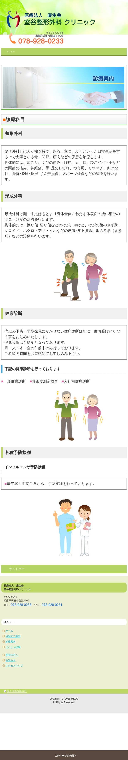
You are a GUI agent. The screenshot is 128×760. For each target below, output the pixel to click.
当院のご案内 (13, 636)
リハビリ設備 (13, 647)
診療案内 (11, 641)
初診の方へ (12, 654)
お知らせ (11, 660)
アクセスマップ (14, 665)
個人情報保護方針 (17, 691)
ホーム (9, 630)
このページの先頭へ (66, 755)
